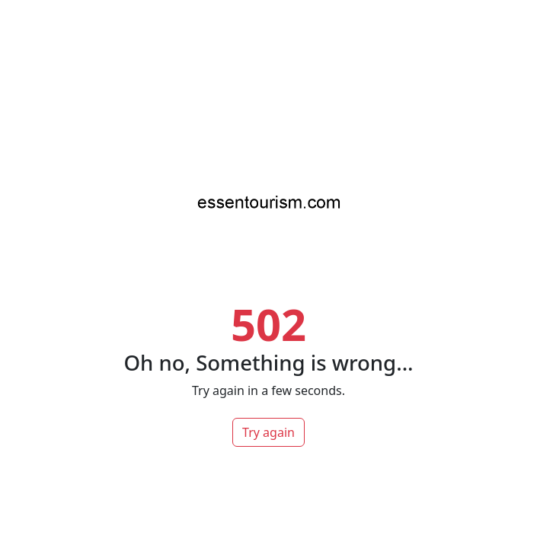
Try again (268, 432)
